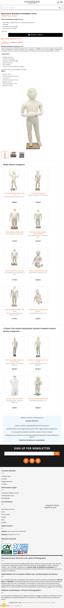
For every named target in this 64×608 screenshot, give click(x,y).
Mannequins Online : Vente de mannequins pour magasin (38, 602)
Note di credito (5, 514)
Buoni (3, 520)
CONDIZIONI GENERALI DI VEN (10, 493)
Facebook (26, 460)
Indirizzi (3, 517)
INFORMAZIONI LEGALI (7, 495)
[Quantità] (3, 35)
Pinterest (38, 460)
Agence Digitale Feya (16, 606)
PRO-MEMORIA (5, 498)
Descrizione (5, 42)
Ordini (3, 512)
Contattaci (4, 484)
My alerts (4, 522)
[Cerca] (32, 8)
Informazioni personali (7, 509)
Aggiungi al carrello (35, 35)
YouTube (32, 460)
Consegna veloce (6, 476)
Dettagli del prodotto (16, 42)
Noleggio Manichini (6, 481)
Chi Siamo (4, 479)
